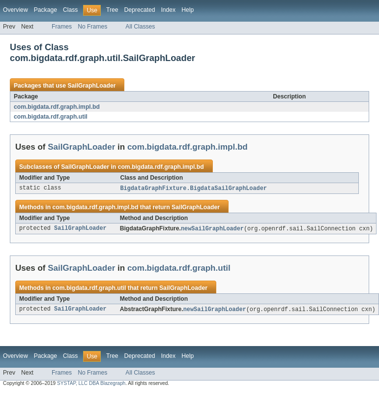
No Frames (92, 26)
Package (45, 9)
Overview (15, 9)
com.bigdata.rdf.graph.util (50, 116)
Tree (112, 9)
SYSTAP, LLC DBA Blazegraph (91, 384)
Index (168, 9)
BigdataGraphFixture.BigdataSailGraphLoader (193, 188)
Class (70, 9)
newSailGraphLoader (212, 229)
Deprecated (139, 9)
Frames (62, 26)
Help (187, 9)
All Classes (140, 26)
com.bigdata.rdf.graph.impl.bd (57, 106)
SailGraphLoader (91, 85)
